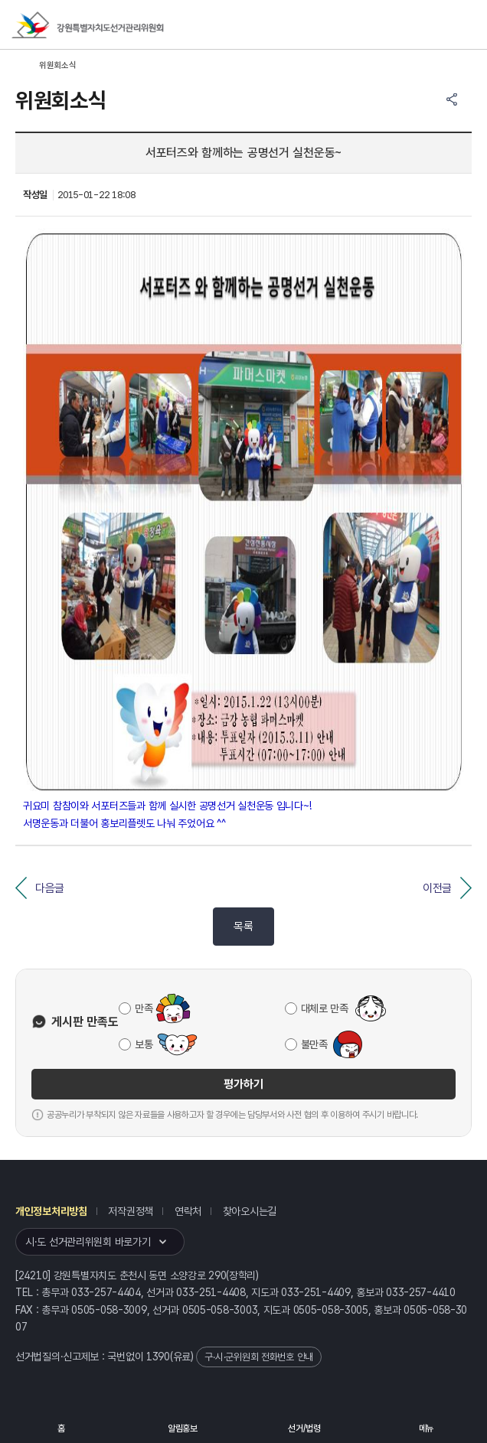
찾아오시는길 (249, 1211)
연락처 (188, 1211)
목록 (243, 926)
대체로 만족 (324, 1008)
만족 (143, 1008)
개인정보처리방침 (51, 1211)
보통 (143, 1044)
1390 (158, 1356)
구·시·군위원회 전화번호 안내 (258, 1357)
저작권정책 (130, 1211)
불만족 (314, 1044)
